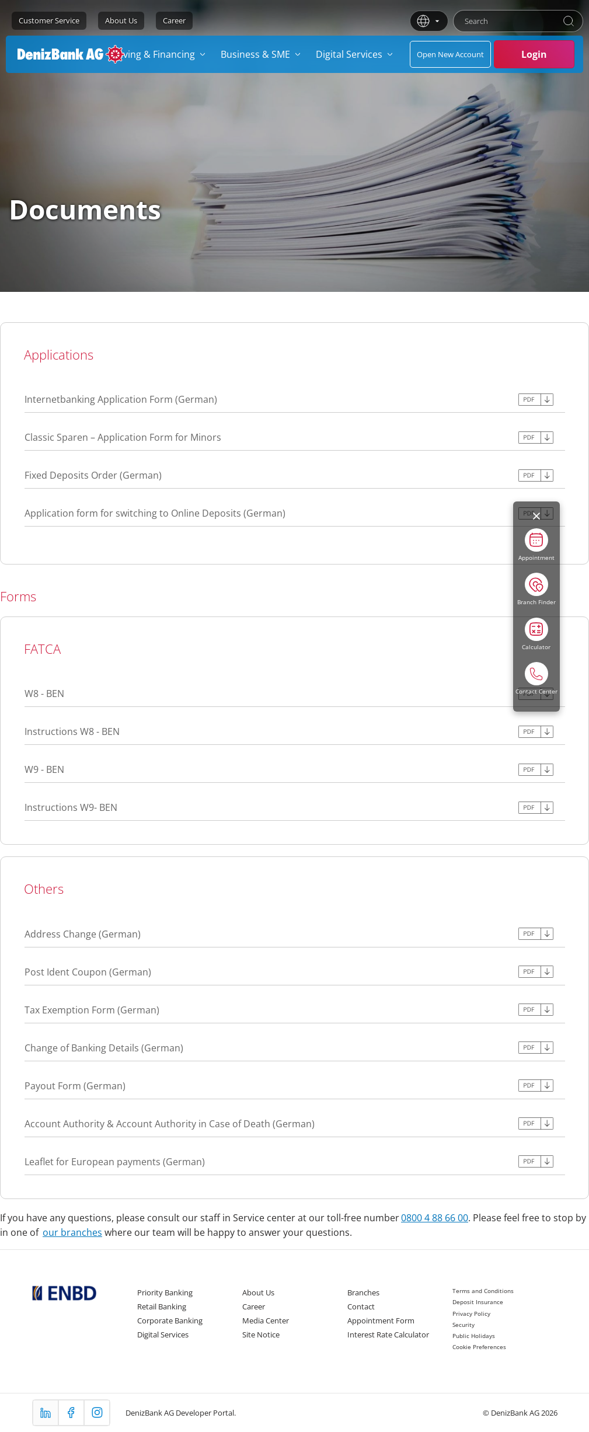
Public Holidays (473, 1336)
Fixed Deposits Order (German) (93, 475)
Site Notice (261, 1334)
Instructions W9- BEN (71, 807)
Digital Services (163, 1334)
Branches (363, 1292)
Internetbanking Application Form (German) (121, 399)
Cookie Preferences (479, 1347)
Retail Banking (161, 1306)
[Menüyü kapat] (536, 516)
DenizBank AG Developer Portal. (181, 1412)
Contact (361, 1306)
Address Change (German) (83, 934)
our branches (72, 1232)
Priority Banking (165, 1292)
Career (174, 20)
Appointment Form (380, 1320)
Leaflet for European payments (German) (115, 1161)
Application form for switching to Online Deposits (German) (155, 513)
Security (463, 1324)
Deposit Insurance (477, 1302)
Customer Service (49, 20)
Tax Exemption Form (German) (92, 1010)
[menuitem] (159, 54)
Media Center (265, 1320)
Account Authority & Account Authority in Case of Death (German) (170, 1123)
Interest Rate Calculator (388, 1334)
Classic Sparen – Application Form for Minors (123, 437)
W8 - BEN (44, 693)
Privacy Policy (471, 1313)
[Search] (568, 21)
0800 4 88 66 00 (434, 1217)
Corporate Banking (170, 1320)
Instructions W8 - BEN (72, 731)
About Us (121, 20)
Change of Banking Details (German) (104, 1047)
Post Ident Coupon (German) (88, 972)
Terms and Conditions (483, 1291)
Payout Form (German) (75, 1085)
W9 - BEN (44, 769)
